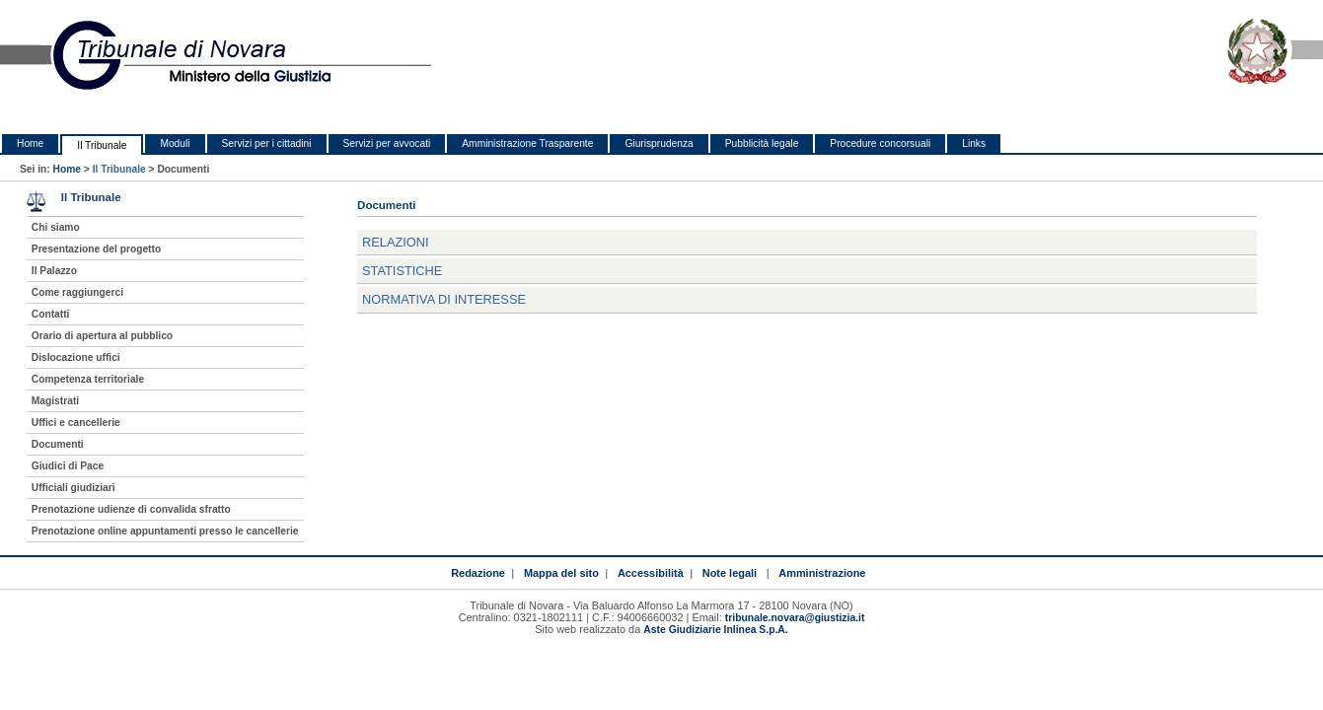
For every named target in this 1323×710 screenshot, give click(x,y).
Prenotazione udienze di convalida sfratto (131, 509)
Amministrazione (821, 573)
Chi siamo (56, 227)
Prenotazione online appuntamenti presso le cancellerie (165, 531)
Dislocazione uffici (76, 357)
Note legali (729, 573)
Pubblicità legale (762, 143)
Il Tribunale (101, 145)
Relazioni (395, 242)
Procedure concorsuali (880, 143)
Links (974, 143)
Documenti (58, 444)
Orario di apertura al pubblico (102, 335)
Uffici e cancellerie (76, 422)
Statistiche (402, 270)
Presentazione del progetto (96, 249)
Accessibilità (651, 573)
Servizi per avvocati (387, 143)
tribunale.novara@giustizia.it (795, 617)
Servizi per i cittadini (267, 143)
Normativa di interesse (444, 299)
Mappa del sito (561, 573)
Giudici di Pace (68, 466)
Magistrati (55, 400)
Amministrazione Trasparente (527, 143)
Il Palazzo (54, 270)
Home (30, 143)
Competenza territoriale (88, 379)
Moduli (174, 143)
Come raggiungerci (77, 292)
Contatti (51, 314)
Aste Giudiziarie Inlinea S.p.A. (715, 629)
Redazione (478, 573)
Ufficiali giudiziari (73, 487)
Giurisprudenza (659, 143)
